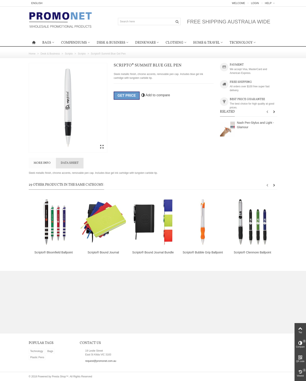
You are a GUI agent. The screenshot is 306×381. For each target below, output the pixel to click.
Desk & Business (111, 42)
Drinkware (145, 42)
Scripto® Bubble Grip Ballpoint (203, 252)
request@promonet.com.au (100, 360)
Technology (241, 42)
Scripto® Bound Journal (103, 252)
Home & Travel (206, 42)
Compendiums (74, 42)
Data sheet (70, 163)
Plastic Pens (37, 357)
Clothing (174, 42)
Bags (46, 42)
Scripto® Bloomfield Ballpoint (53, 252)
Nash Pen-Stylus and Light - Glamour (255, 125)
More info (42, 163)
